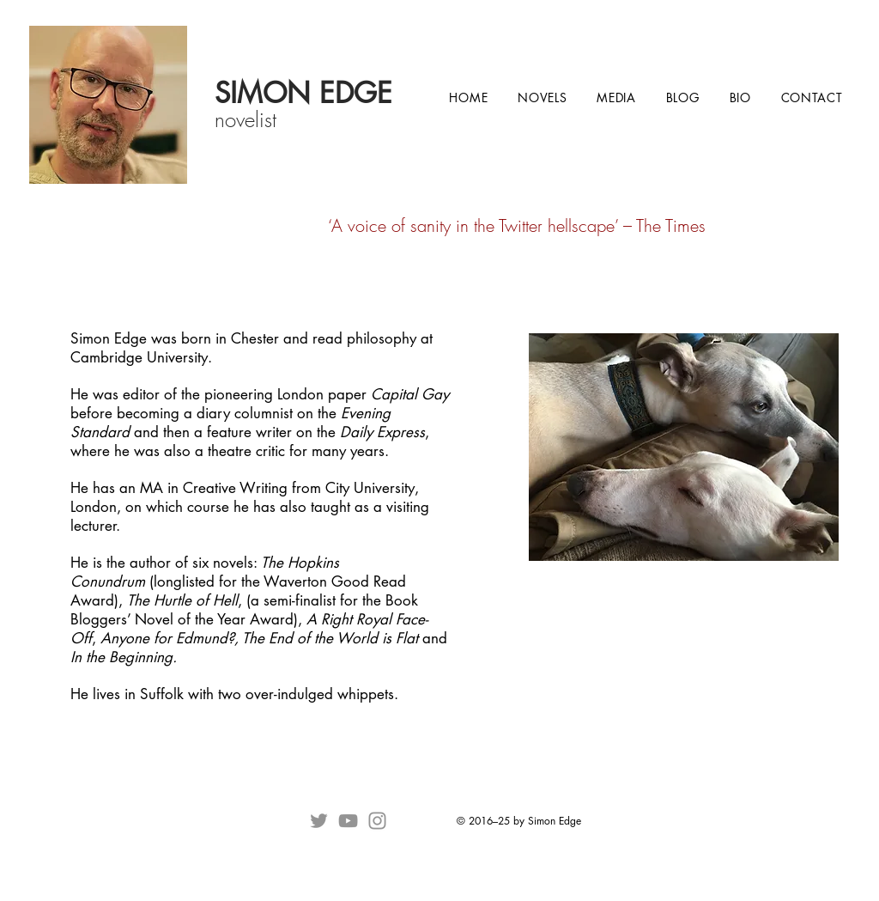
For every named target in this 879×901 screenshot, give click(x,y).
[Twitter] (318, 820)
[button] (542, 97)
